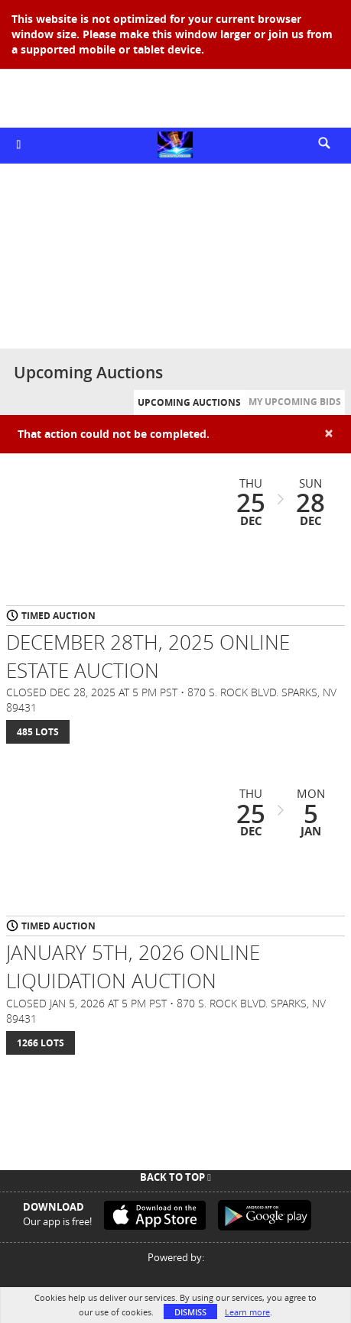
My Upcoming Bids (295, 401)
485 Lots (38, 731)
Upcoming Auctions (189, 402)
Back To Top (175, 1177)
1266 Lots (40, 1042)
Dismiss (190, 1312)
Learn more (247, 1312)
